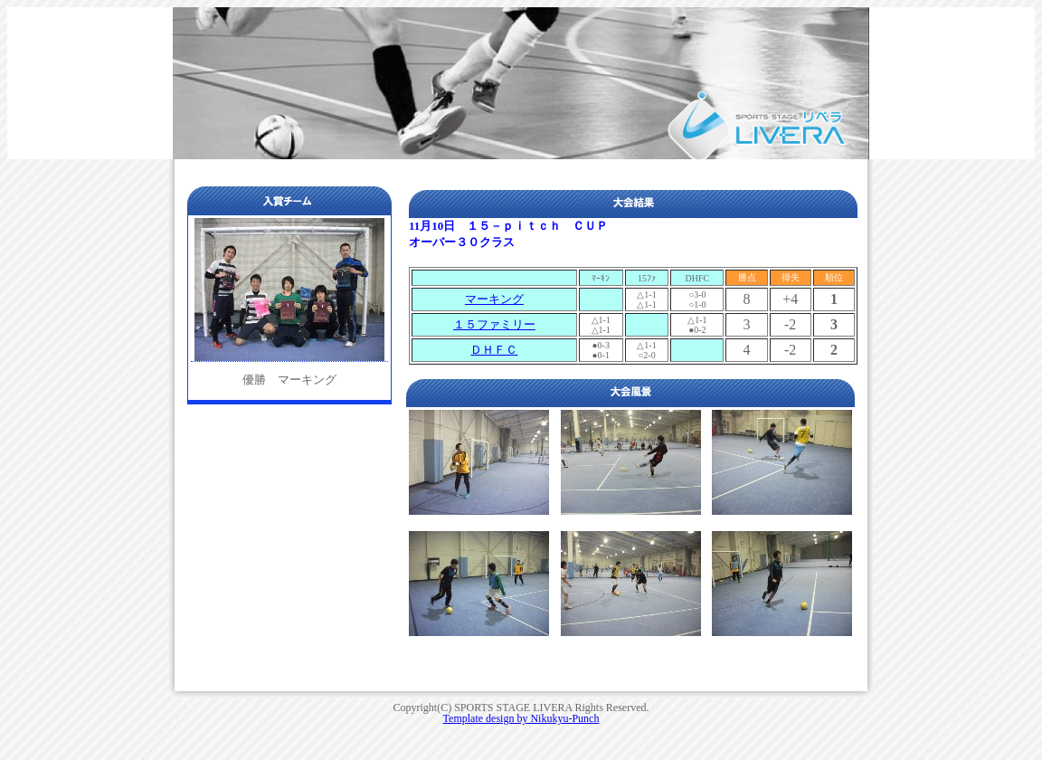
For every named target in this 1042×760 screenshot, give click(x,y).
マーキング (494, 299)
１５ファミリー (494, 324)
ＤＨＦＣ (493, 349)
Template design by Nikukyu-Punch (521, 718)
